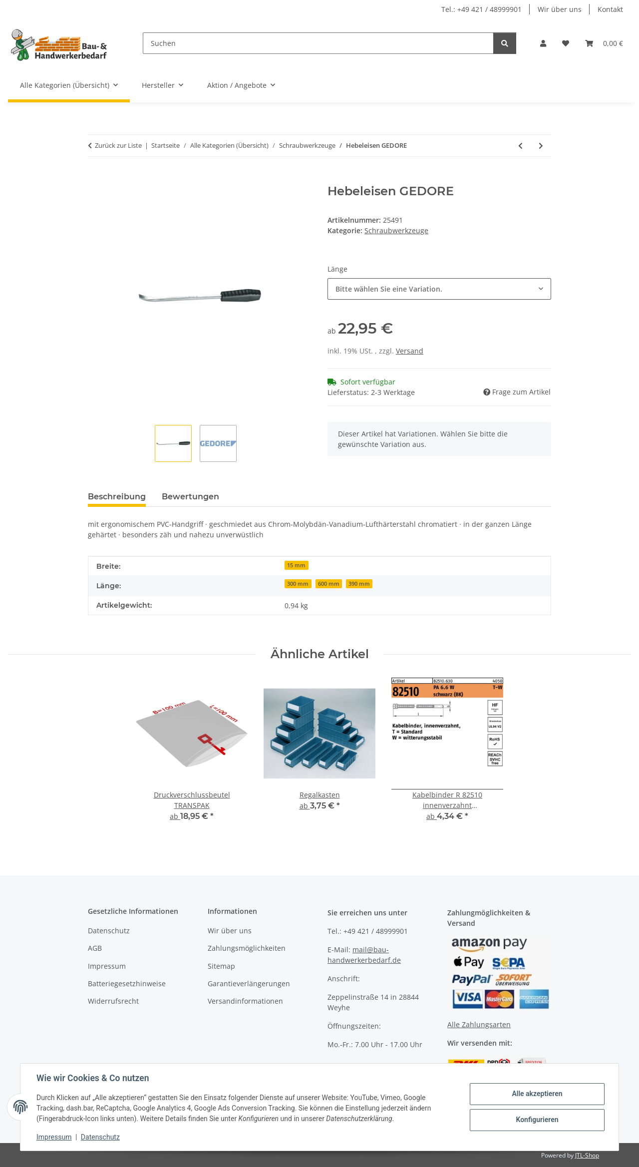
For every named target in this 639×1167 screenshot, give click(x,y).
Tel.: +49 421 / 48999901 (481, 9)
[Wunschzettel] (565, 43)
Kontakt (610, 9)
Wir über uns (560, 9)
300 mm (298, 583)
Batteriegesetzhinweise (127, 983)
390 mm (359, 583)
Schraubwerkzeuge (396, 230)
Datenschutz (100, 1137)
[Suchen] (318, 43)
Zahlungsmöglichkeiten (247, 948)
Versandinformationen (245, 1001)
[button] (543, 43)
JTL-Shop (587, 1155)
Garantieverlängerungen (249, 983)
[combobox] (439, 289)
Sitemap (221, 966)
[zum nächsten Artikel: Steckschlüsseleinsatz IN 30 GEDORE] (541, 145)
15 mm (296, 565)
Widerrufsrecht (113, 1001)
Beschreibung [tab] (117, 496)
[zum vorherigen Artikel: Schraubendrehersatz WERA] (520, 145)
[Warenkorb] (604, 43)
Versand (409, 351)
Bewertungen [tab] (190, 496)
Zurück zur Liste (118, 145)
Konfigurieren (537, 1120)
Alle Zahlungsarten (479, 1024)
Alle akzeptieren (537, 1094)
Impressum (53, 1137)
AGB (95, 948)
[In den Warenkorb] (96, 178)
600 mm (328, 583)
